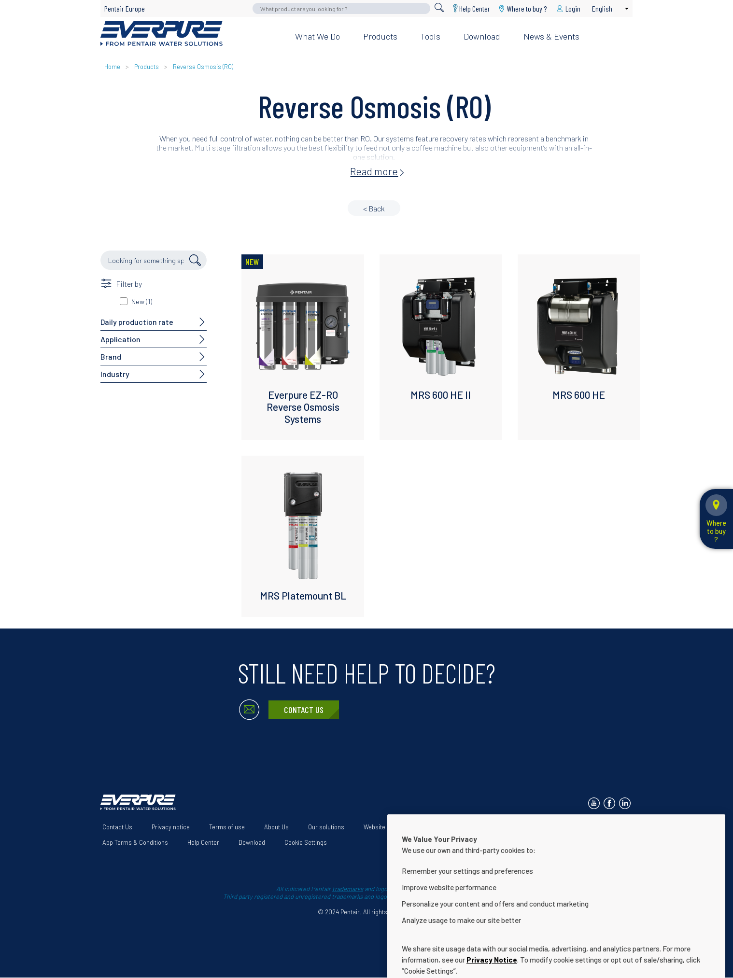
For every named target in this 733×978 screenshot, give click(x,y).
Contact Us (304, 709)
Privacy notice (171, 827)
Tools (430, 36)
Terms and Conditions (500, 827)
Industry (114, 373)
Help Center (474, 8)
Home (112, 66)
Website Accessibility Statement (407, 827)
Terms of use (227, 827)
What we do (317, 36)
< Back (374, 208)
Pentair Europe (124, 8)
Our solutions (326, 827)
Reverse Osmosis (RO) (203, 66)
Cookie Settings (305, 842)
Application (120, 339)
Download (482, 36)
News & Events (551, 36)
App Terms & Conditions (135, 842)
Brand (110, 356)
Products (380, 36)
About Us (276, 827)
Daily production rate (136, 321)
